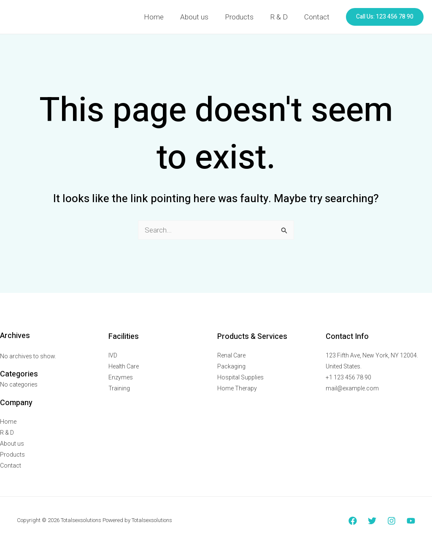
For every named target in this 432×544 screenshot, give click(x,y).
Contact (317, 17)
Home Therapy (237, 388)
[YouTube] (411, 521)
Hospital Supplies (240, 377)
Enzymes (120, 377)
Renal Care (231, 355)
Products (244, 17)
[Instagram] (391, 521)
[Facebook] (352, 521)
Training (119, 388)
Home (163, 17)
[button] (385, 17)
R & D (282, 17)
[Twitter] (372, 521)
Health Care (123, 366)
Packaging (231, 366)
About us (201, 17)
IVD (112, 355)
